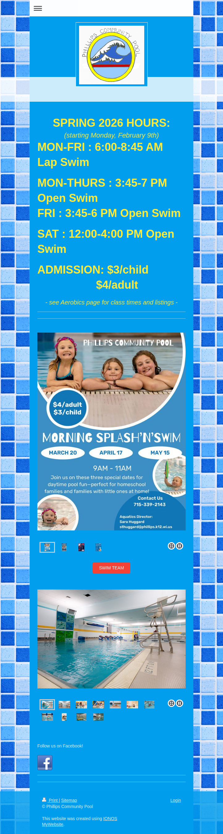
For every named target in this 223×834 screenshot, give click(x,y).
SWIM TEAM (111, 567)
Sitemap (69, 800)
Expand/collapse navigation (111, 8)
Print (50, 800)
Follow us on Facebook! (60, 745)
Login (175, 800)
